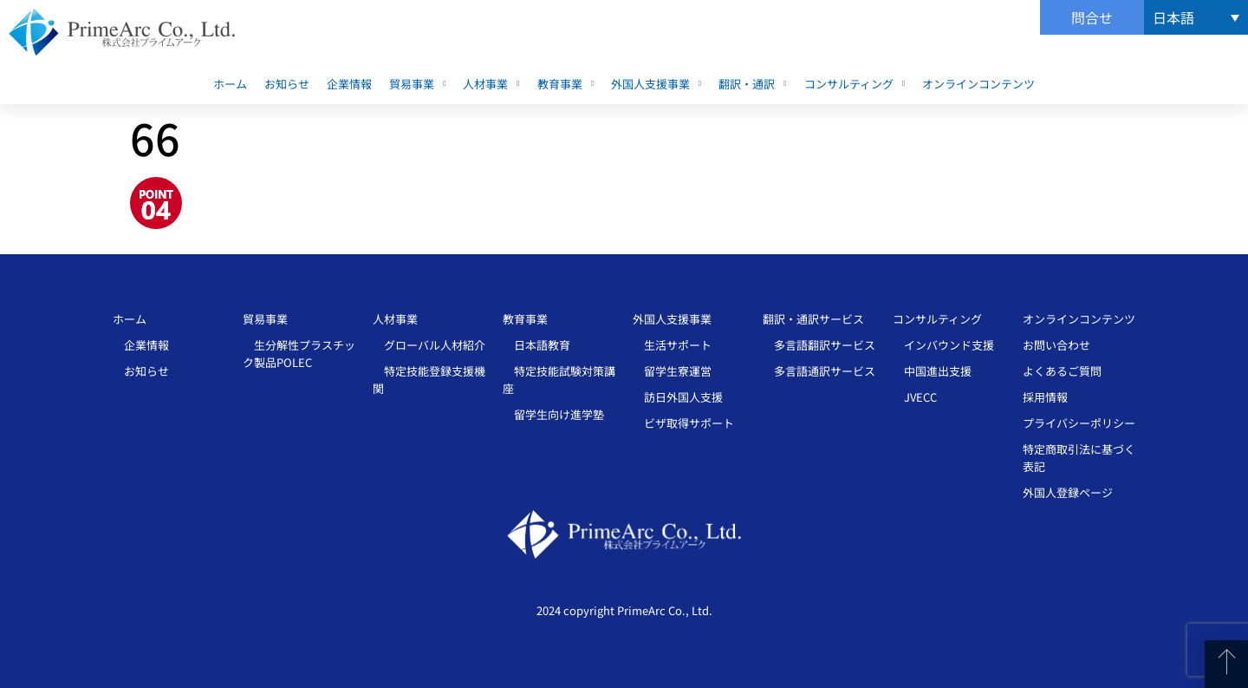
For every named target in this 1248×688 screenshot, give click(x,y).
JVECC (915, 397)
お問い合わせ (1056, 345)
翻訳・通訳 (752, 83)
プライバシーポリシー (1079, 423)
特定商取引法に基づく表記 (1079, 458)
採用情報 (1045, 397)
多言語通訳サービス (819, 371)
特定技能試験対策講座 (559, 379)
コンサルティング (854, 83)
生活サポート (672, 345)
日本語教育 (536, 345)
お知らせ (286, 83)
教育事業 (565, 83)
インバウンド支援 (943, 345)
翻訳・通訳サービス (813, 319)
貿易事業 (417, 83)
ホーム (230, 83)
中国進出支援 (932, 371)
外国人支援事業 (656, 83)
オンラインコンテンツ (978, 83)
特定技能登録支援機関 (429, 379)
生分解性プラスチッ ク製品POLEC (299, 353)
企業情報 (349, 83)
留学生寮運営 (672, 371)
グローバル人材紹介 (429, 345)
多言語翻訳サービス (819, 345)
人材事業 (491, 83)
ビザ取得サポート (683, 423)
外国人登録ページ (1068, 492)
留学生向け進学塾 (553, 414)
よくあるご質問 (1062, 371)
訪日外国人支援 (678, 397)
